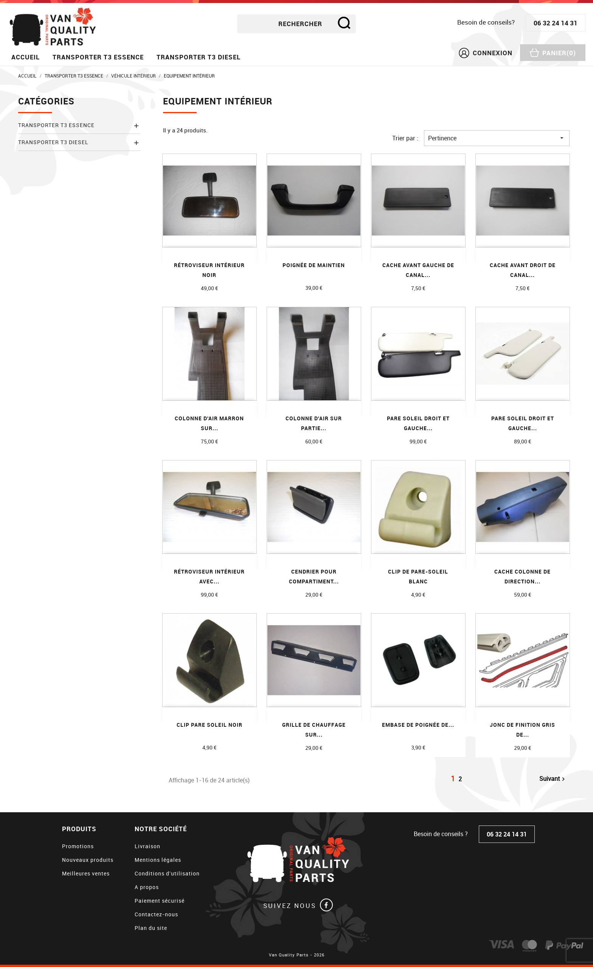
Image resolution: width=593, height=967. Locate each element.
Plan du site (151, 927)
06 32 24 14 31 (555, 23)
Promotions (78, 846)
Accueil (25, 57)
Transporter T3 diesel (199, 57)
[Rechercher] (296, 23)
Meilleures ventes (86, 873)
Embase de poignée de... (418, 724)
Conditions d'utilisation (167, 873)
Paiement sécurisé (160, 900)
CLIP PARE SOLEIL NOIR (209, 724)
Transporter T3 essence (98, 57)
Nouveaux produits (87, 859)
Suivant (553, 779)
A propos (147, 887)
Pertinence (496, 138)
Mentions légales (158, 859)
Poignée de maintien (314, 265)
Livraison (147, 846)
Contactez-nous (156, 914)
